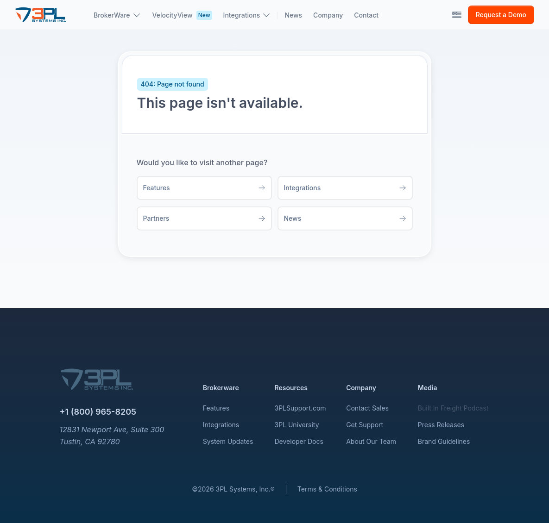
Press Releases (441, 425)
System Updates (228, 441)
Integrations (221, 425)
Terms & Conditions (327, 489)
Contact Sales (367, 408)
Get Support (364, 425)
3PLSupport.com (300, 408)
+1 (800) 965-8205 (98, 412)
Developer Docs (299, 441)
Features (216, 408)
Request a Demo (501, 15)
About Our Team (371, 441)
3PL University (297, 425)
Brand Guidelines (444, 441)
